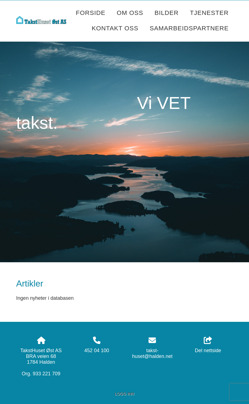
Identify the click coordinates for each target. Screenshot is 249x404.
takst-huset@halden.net (152, 353)
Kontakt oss (115, 28)
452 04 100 (96, 350)
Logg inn (124, 394)
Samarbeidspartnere (189, 28)
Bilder (167, 12)
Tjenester (209, 12)
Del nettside (208, 345)
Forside (90, 12)
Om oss (130, 12)
